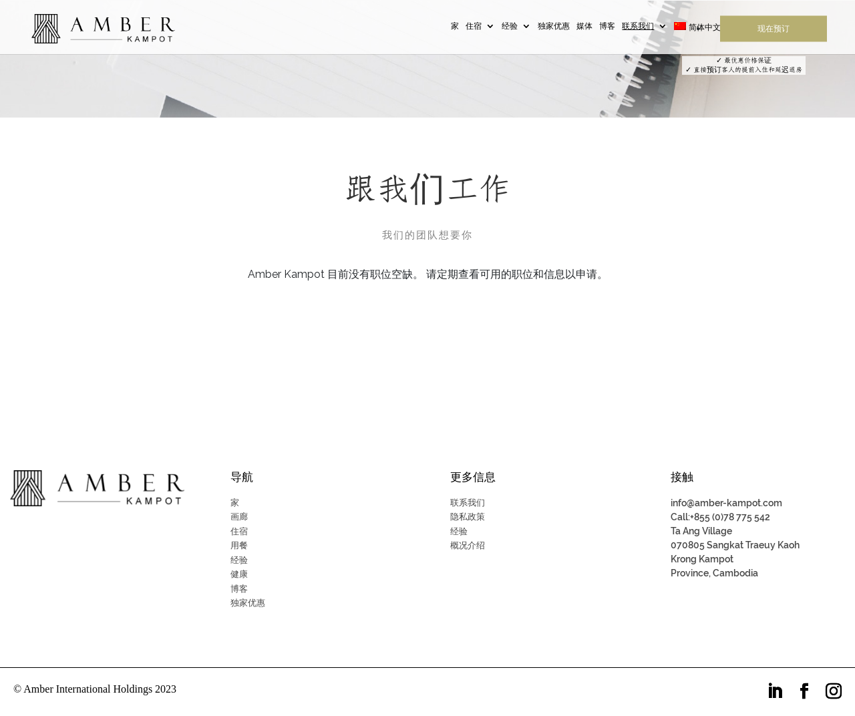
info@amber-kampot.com (726, 503)
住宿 (474, 27)
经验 (510, 27)
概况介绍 (467, 545)
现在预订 (773, 29)
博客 (607, 27)
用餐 (239, 545)
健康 (239, 574)
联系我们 (638, 27)
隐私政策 (467, 517)
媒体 (584, 27)
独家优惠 (554, 27)
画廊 (239, 517)
